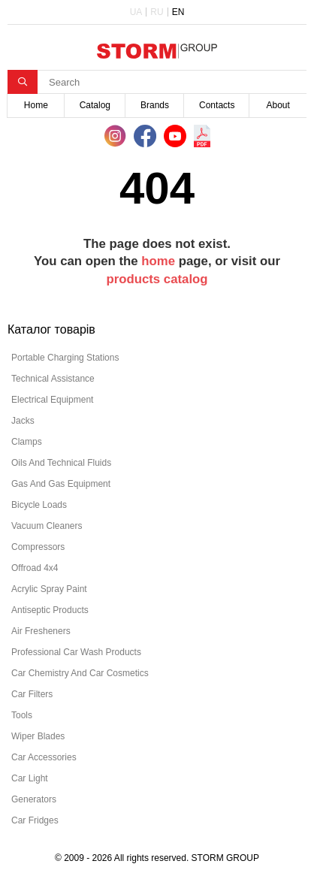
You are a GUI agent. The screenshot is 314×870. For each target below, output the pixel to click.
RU (156, 12)
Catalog (95, 105)
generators (33, 799)
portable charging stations (65, 357)
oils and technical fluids (61, 463)
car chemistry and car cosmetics (80, 673)
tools (21, 715)
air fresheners (41, 631)
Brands (154, 105)
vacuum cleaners (47, 526)
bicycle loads (39, 505)
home (158, 261)
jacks (23, 420)
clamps (26, 442)
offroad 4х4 (34, 568)
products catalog (156, 279)
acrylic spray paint (49, 589)
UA (136, 12)
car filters (32, 694)
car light (29, 778)
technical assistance (53, 378)
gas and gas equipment (60, 484)
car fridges (35, 820)
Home (36, 105)
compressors (38, 547)
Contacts (216, 105)
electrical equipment (52, 399)
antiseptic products (50, 610)
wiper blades (38, 736)
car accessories (44, 757)
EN (178, 12)
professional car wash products (76, 652)
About (278, 105)
